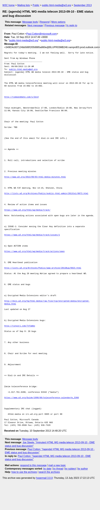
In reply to (71, 25)
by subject (70, 468)
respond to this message (33, 465)
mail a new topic (57, 465)
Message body (30, 22)
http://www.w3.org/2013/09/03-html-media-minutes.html (35, 177)
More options (58, 22)
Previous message (55, 25)
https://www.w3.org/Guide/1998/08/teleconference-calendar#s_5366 (41, 397)
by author (83, 468)
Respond (45, 22)
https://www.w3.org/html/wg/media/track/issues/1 (32, 235)
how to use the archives (24, 472)
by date (47, 468)
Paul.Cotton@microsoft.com (41, 33)
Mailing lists (23, 5)
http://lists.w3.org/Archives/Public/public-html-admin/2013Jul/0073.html (46, 193)
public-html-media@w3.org (56, 5)
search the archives (49, 472)
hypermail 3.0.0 (44, 478)
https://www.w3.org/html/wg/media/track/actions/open (34, 251)
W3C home (8, 5)
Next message (35, 25)
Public (36, 5)
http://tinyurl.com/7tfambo (19, 326)
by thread (58, 468)
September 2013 (83, 5)
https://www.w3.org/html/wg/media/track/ (27, 210)
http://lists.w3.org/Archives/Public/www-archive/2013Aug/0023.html (42, 268)
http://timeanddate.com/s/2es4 (21, 97)
